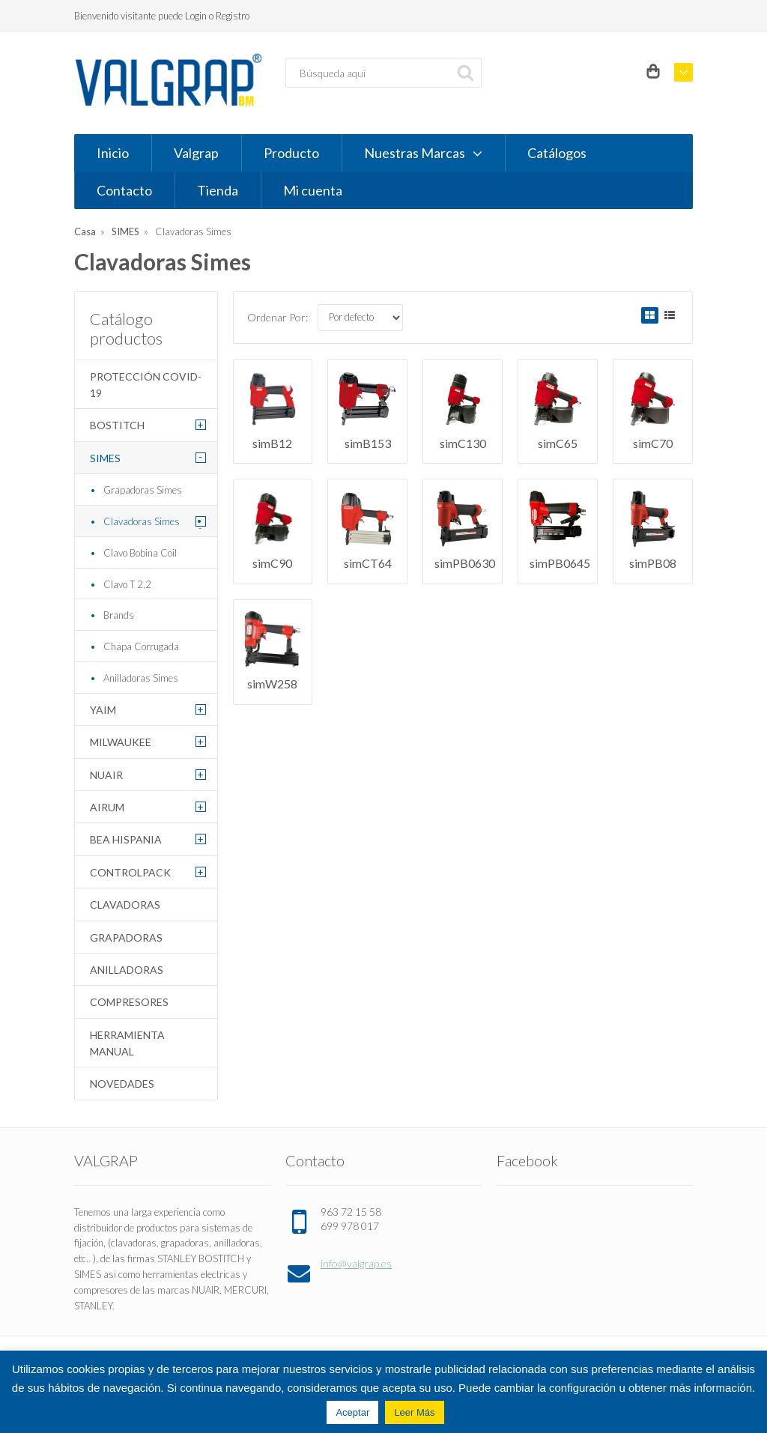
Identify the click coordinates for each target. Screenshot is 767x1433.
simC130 (463, 443)
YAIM (103, 709)
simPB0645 (560, 563)
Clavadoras (125, 904)
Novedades (122, 1083)
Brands (118, 615)
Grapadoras (126, 937)
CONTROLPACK (130, 872)
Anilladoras (126, 969)
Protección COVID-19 (145, 384)
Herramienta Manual (127, 1043)
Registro (232, 16)
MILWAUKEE (120, 742)
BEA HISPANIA (126, 839)
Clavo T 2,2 (127, 584)
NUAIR (106, 775)
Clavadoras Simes (141, 521)
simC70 (653, 443)
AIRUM (107, 807)
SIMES (125, 231)
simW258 (272, 683)
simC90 (272, 563)
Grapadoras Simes (142, 490)
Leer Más (414, 1412)
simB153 (368, 443)
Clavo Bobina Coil (140, 553)
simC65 (557, 443)
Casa (85, 231)
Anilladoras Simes (140, 678)
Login (196, 16)
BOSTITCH (117, 425)
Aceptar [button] (352, 1412)
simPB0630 (464, 563)
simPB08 (652, 563)
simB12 (272, 443)
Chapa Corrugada (141, 646)
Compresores (129, 1002)
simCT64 (368, 563)
